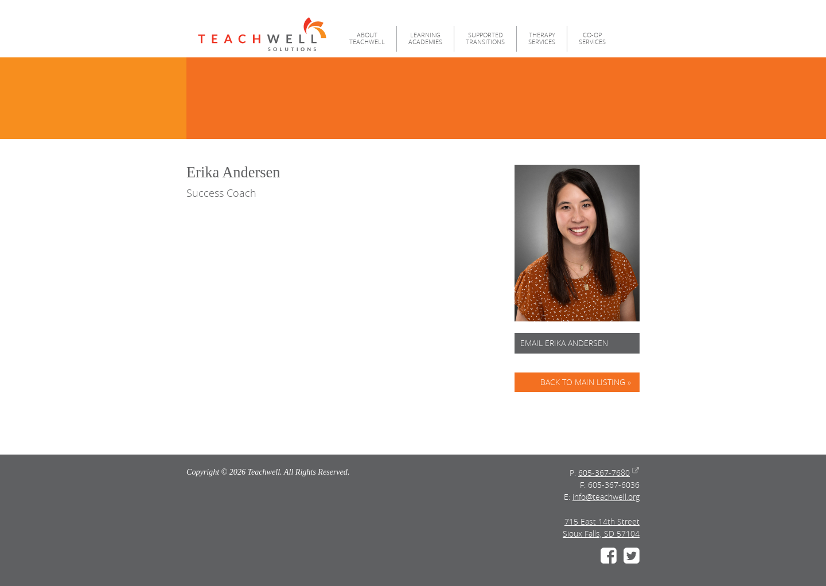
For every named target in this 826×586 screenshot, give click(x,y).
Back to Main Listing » (585, 382)
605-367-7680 (604, 472)
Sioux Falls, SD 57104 (601, 533)
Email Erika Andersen (564, 342)
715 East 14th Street (602, 521)
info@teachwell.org (606, 496)
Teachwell (262, 34)
